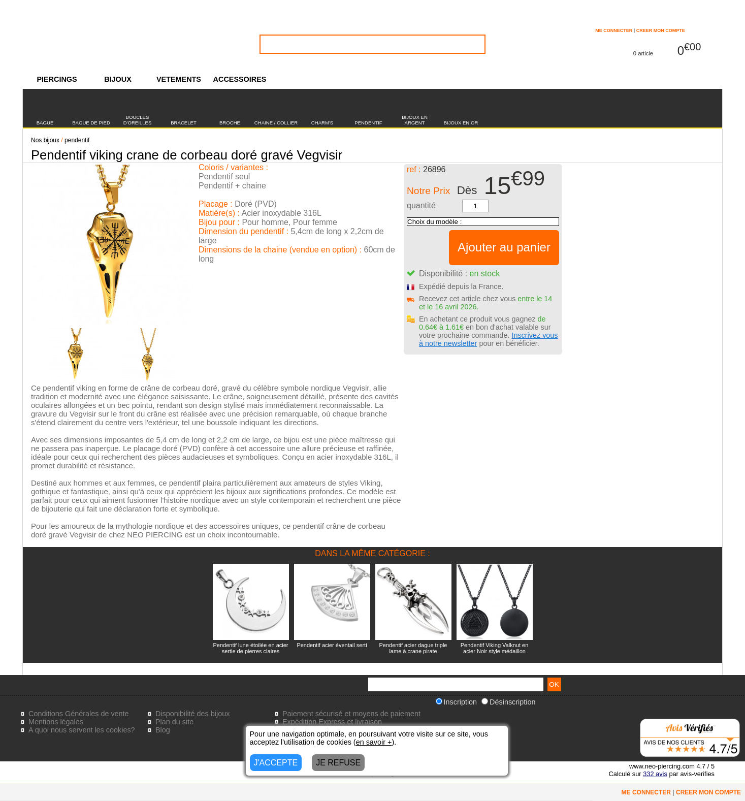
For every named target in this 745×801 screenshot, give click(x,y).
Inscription (456, 702)
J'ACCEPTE (276, 762)
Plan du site (174, 722)
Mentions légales (55, 722)
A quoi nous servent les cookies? (81, 730)
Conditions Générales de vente (78, 714)
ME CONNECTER (613, 30)
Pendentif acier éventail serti (332, 645)
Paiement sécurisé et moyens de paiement (351, 714)
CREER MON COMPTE (660, 30)
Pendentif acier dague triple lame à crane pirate (413, 648)
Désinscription (508, 702)
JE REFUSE (338, 762)
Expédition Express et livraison (332, 722)
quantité (421, 205)
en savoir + (374, 742)
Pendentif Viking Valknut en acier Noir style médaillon (495, 648)
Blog (162, 730)
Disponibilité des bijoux (192, 714)
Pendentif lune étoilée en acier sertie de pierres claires (250, 648)
